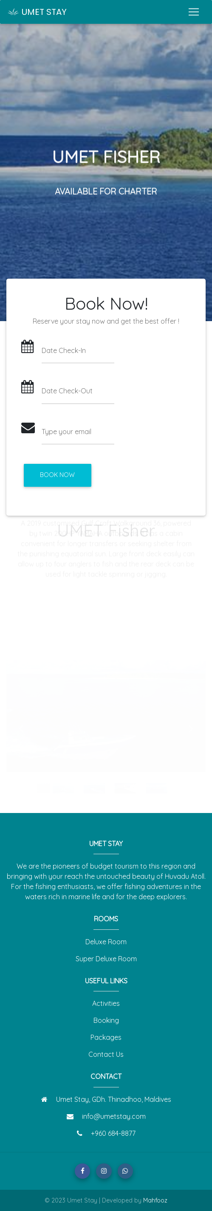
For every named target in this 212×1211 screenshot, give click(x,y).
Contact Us (106, 1054)
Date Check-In (64, 350)
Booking (106, 1020)
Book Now (57, 475)
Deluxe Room (106, 941)
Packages (106, 1037)
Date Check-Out (67, 391)
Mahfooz (155, 1200)
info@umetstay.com (114, 1116)
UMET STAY (37, 12)
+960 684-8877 (113, 1133)
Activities (106, 1003)
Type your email (66, 431)
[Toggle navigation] (193, 12)
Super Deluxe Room (106, 958)
